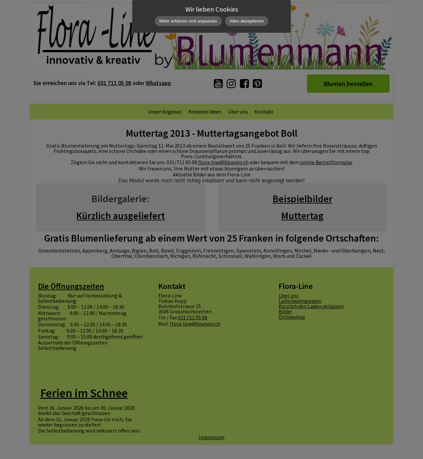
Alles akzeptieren (247, 21)
